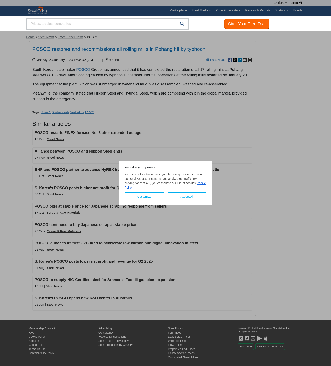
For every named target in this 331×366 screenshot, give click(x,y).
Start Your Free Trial (247, 24)
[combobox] (107, 24)
